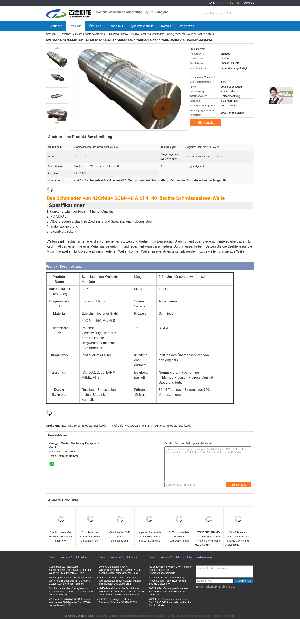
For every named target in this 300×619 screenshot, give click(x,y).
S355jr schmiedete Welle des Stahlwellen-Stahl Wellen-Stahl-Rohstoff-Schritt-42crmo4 (179, 537)
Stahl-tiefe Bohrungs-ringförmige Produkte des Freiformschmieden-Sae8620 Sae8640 (168, 580)
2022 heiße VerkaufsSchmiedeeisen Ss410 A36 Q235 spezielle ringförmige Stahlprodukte (170, 602)
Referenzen (186, 26)
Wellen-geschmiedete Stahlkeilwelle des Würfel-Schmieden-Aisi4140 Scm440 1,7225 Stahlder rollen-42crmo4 (71, 580)
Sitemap (211, 586)
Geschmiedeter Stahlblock (118, 557)
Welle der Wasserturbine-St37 (131, 425)
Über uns (95, 26)
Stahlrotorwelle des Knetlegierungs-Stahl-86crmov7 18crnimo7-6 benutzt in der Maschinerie (60, 537)
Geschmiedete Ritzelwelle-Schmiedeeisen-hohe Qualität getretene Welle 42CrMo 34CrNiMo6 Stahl (71, 569)
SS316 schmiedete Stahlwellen (88, 425)
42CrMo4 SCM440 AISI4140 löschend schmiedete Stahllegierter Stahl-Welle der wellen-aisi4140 (70, 602)
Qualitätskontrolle (142, 26)
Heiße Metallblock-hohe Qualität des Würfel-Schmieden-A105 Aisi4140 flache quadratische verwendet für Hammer (121, 591)
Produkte (75, 26)
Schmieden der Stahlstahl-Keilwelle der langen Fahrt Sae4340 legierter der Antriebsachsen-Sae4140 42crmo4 (90, 537)
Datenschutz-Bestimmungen (79, 615)
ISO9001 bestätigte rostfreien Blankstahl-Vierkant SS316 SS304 (118, 601)
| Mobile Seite (226, 586)
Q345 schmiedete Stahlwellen (174, 425)
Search (251, 13)
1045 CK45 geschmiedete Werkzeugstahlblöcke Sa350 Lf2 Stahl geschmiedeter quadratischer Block (120, 569)
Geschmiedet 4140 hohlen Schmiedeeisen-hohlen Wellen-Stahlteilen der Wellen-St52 (119, 537)
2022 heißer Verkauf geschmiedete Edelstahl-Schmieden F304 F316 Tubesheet (168, 591)
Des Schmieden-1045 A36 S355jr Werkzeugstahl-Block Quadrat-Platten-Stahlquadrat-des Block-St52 (120, 580)
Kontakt (166, 26)
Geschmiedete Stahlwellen (90, 34)
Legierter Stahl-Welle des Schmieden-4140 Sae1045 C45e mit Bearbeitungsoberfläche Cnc (149, 537)
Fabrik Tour (116, 26)
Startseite (56, 26)
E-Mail (200, 586)
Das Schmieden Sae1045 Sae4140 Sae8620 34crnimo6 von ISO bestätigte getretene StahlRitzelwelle (238, 537)
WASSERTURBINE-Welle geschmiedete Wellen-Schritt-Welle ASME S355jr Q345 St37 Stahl (208, 537)
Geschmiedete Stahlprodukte (170, 557)
